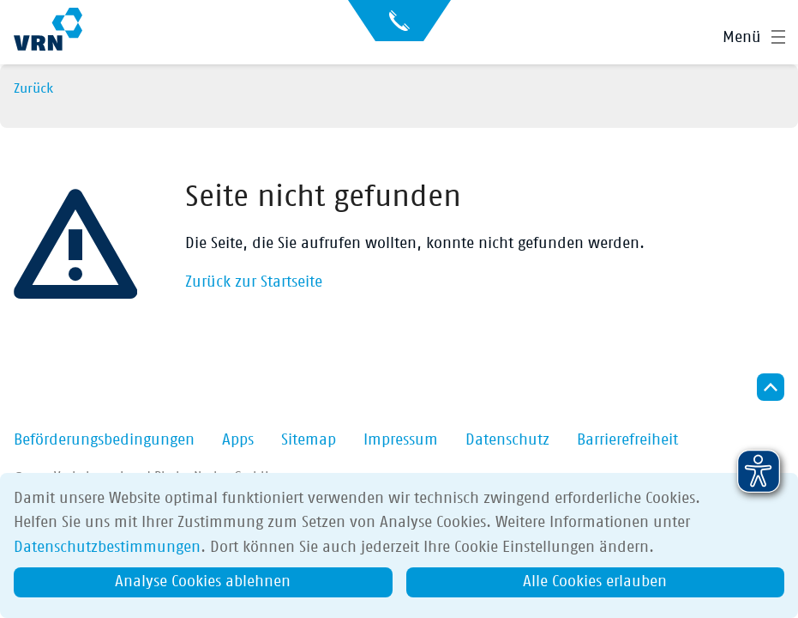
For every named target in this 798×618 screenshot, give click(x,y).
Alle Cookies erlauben (595, 582)
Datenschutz (507, 440)
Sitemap (308, 440)
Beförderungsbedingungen (104, 440)
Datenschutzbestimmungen (107, 547)
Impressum (400, 440)
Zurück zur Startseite (253, 282)
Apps (238, 440)
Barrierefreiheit (627, 440)
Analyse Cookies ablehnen (203, 582)
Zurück (33, 88)
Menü (742, 37)
